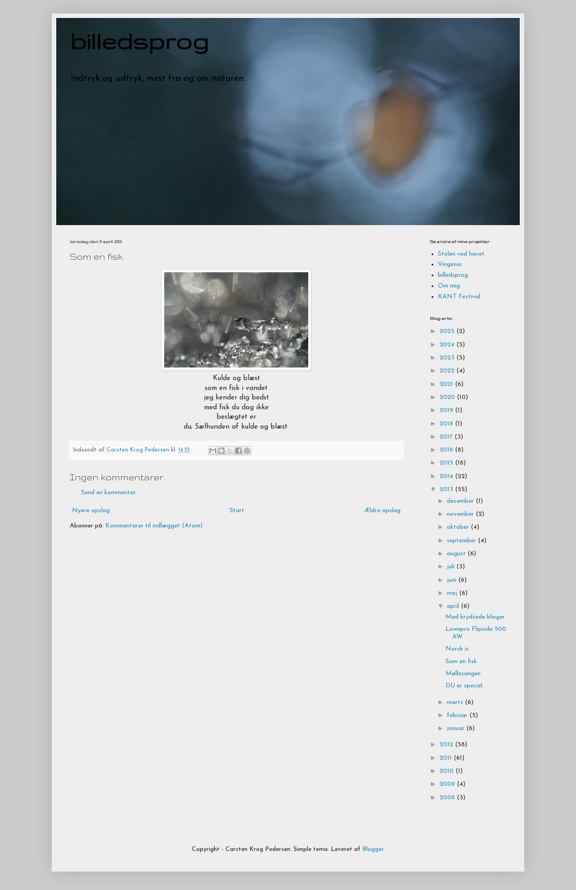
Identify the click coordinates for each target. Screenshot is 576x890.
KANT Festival (459, 296)
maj (453, 593)
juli (451, 566)
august (457, 553)
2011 (447, 758)
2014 (447, 476)
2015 (447, 463)
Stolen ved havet (461, 254)
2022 (448, 371)
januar (456, 728)
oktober (459, 527)
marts (456, 702)
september (462, 540)
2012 (447, 744)
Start (237, 510)
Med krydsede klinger (475, 617)
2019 (447, 410)
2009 (448, 784)
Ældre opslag (382, 510)
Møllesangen (463, 673)
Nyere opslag (91, 510)
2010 (447, 771)
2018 (447, 424)
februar (458, 715)
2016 (447, 450)
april (454, 606)
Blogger (372, 849)
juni (452, 580)
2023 (448, 357)
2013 (447, 489)
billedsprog (139, 41)
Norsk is (457, 649)
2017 (447, 437)
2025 (448, 331)
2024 (448, 344)
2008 (448, 797)
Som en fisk (461, 661)
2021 (447, 384)
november (461, 514)
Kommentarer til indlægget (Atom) (153, 525)
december (461, 501)
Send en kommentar (108, 492)
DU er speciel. (465, 685)
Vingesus (450, 264)
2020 (448, 397)
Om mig (449, 286)
